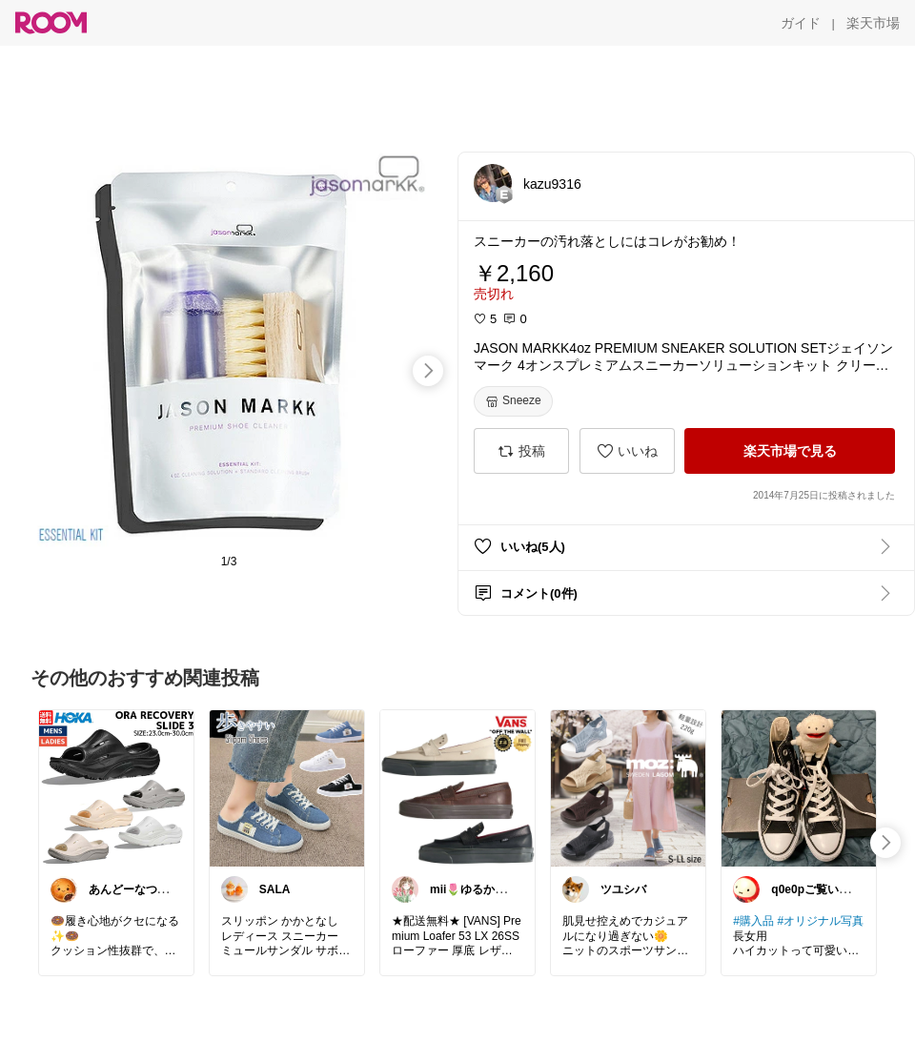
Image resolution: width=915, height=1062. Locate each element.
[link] (116, 787)
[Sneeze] (513, 401)
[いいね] (627, 451)
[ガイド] (801, 22)
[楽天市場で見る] (789, 451)
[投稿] (521, 451)
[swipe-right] (428, 371)
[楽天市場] (873, 22)
